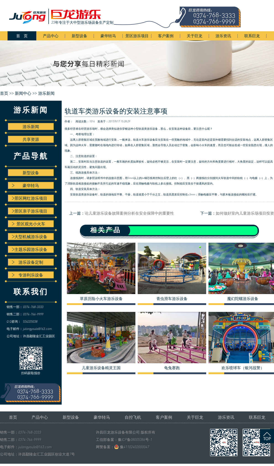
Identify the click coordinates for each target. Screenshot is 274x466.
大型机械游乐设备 (29, 236)
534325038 (30, 321)
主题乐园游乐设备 (29, 249)
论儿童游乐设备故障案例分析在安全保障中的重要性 (129, 213)
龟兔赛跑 (172, 368)
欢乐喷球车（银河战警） (242, 368)
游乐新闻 (46, 93)
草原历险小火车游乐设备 (101, 298)
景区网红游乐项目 (29, 198)
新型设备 (79, 35)
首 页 (22, 35)
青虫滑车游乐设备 (171, 298)
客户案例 (166, 35)
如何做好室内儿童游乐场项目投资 (245, 213)
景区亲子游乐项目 (29, 210)
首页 (13, 417)
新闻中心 (23, 93)
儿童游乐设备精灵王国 (101, 368)
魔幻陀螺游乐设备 (242, 298)
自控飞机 (133, 417)
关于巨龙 (194, 35)
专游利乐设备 (27, 274)
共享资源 (31, 139)
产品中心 (50, 35)
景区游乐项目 (137, 35)
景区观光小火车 (28, 223)
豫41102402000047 (134, 447)
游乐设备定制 (27, 262)
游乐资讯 (223, 35)
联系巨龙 (252, 35)
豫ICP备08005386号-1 (135, 439)
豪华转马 (108, 35)
